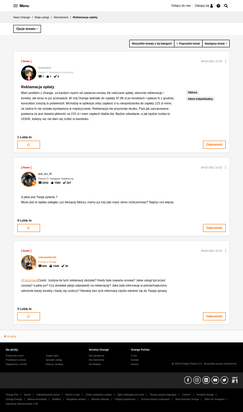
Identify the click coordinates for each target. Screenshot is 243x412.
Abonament (61, 17)
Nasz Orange (21, 17)
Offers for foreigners (214, 399)
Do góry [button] (11, 336)
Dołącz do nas (181, 5)
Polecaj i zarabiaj (54, 364)
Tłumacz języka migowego (163, 394)
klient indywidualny (200, 98)
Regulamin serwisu (76, 399)
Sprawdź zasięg (54, 360)
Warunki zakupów (100, 399)
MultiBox (56, 399)
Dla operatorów (96, 355)
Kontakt (135, 360)
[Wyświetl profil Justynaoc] (44, 67)
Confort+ (186, 394)
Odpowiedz (214, 144)
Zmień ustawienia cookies (98, 394)
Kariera (134, 364)
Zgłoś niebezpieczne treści (130, 394)
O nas (134, 355)
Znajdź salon (52, 355)
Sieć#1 (27, 394)
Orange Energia (14, 399)
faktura (192, 92)
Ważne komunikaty (37, 399)
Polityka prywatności (125, 399)
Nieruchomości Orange (187, 399)
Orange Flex (12, 394)
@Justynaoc (29, 280)
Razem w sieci (72, 394)
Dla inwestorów (96, 360)
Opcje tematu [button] (26, 28)
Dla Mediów (95, 364)
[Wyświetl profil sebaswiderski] (47, 257)
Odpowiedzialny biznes (48, 394)
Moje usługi (42, 17)
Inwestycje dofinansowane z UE (22, 403)
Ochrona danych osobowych (155, 399)
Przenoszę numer (15, 355)
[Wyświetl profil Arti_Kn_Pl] (45, 173)
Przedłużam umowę (16, 360)
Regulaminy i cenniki (16, 364)
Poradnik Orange (205, 394)
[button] (225, 61)
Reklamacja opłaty (37, 87)
